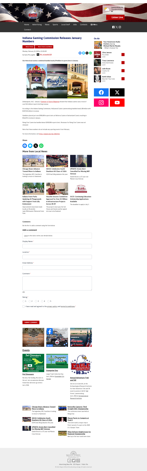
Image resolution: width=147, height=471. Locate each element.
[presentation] (37, 314)
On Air (93, 24)
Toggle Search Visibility (123, 27)
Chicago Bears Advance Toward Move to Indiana (33, 163)
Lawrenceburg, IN (117, 7)
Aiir (79, 467)
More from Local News (45, 47)
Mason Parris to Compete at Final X (78, 419)
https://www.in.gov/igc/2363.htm (49, 134)
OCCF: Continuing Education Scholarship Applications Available (81, 192)
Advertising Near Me (65, 464)
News (47, 24)
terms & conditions (68, 306)
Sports (55, 24)
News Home (29, 47)
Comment (26, 274)
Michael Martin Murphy (111, 46)
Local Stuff (65, 24)
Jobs (75, 24)
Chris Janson (107, 52)
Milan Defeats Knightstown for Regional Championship (79, 433)
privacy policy (52, 306)
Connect (27, 30)
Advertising (37, 24)
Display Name (27, 241)
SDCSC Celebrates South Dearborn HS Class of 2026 (57, 163)
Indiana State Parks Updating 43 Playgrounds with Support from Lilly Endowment (33, 194)
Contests (83, 24)
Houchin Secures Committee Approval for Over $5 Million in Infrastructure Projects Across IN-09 (57, 194)
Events (26, 350)
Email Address (28, 263)
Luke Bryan (106, 69)
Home (26, 24)
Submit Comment (30, 322)
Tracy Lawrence (108, 60)
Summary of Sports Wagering (50, 101)
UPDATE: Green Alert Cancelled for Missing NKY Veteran (81, 165)
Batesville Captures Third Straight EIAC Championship (78, 408)
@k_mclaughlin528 (44, 54)
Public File (85, 464)
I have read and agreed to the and (50, 306)
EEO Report (77, 464)
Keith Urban (106, 77)
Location (26, 252)
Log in (26, 235)
